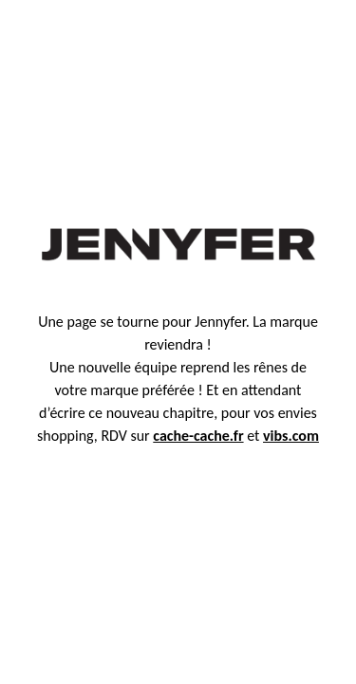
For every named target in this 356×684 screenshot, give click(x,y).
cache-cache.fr (198, 436)
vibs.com (291, 436)
